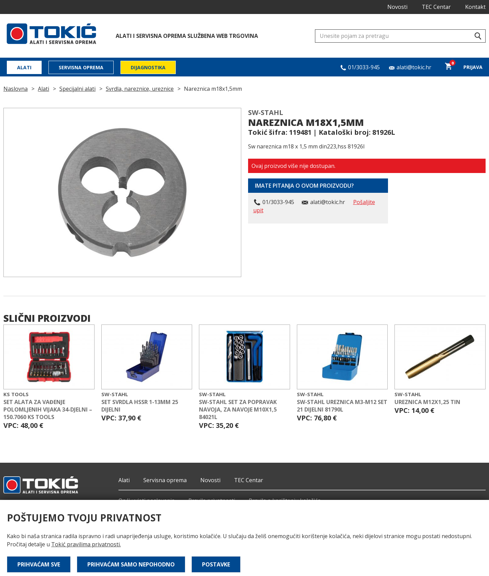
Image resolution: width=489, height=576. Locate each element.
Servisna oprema (81, 67)
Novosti (397, 7)
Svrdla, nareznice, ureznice (140, 88)
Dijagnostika (148, 67)
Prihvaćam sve (38, 564)
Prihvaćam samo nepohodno (131, 564)
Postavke (216, 564)
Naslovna (15, 88)
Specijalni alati (77, 88)
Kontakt (475, 7)
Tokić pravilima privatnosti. (86, 544)
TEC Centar (436, 7)
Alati (24, 67)
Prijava (473, 67)
